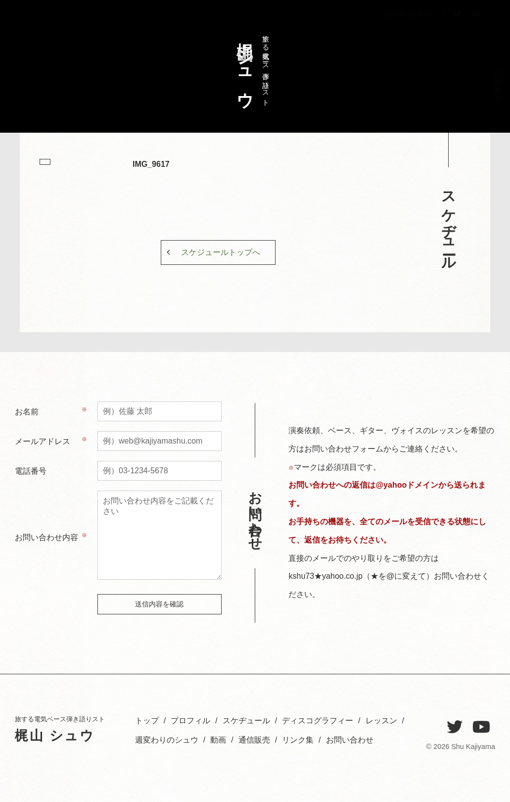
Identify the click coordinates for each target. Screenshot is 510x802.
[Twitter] (455, 727)
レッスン (418, 81)
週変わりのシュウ (401, 89)
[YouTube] (481, 727)
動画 (218, 740)
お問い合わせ (409, 36)
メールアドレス (42, 441)
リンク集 (298, 740)
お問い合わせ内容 (46, 537)
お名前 (27, 411)
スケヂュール (451, 85)
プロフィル (468, 85)
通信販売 (254, 740)
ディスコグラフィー (434, 98)
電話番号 (30, 471)
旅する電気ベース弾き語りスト (250, 65)
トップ (485, 76)
